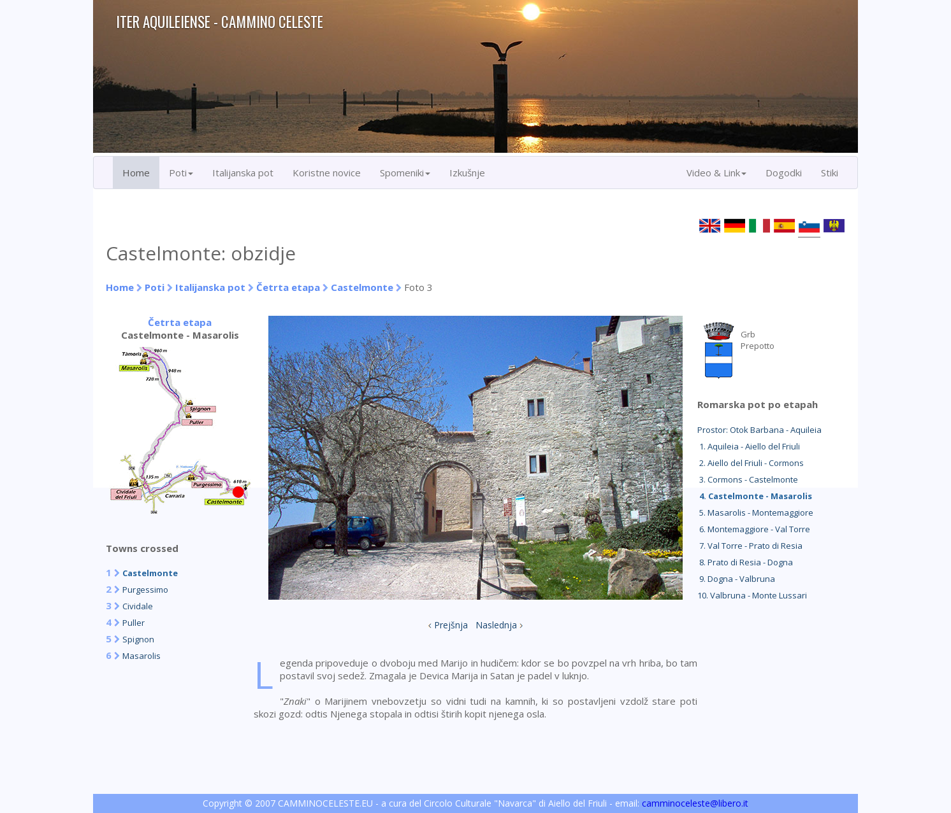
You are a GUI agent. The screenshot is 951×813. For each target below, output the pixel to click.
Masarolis (141, 655)
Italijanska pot (242, 172)
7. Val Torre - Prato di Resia (749, 545)
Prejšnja (451, 625)
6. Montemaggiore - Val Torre (753, 529)
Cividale (137, 606)
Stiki (829, 172)
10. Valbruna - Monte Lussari (752, 595)
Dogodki (784, 172)
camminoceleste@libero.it (695, 803)
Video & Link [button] (716, 172)
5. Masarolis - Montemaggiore (755, 512)
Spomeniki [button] (405, 172)
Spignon (138, 639)
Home (136, 172)
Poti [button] (181, 172)
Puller (133, 622)
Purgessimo (145, 589)
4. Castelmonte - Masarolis (754, 496)
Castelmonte (362, 287)
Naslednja (496, 625)
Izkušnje (467, 172)
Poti (154, 287)
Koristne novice (327, 172)
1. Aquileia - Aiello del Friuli (748, 446)
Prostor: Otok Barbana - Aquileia (759, 429)
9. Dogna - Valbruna (736, 578)
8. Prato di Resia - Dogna (745, 562)
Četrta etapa (288, 287)
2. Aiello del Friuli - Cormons (750, 463)
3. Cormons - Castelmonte (747, 479)
